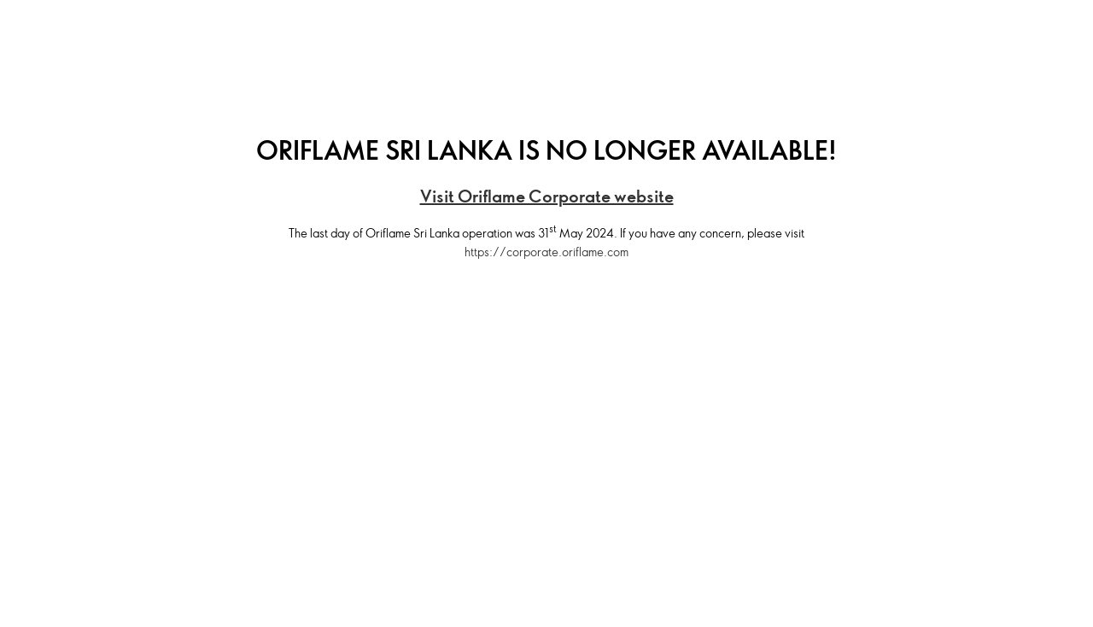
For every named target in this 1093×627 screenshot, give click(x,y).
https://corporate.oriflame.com (546, 251)
